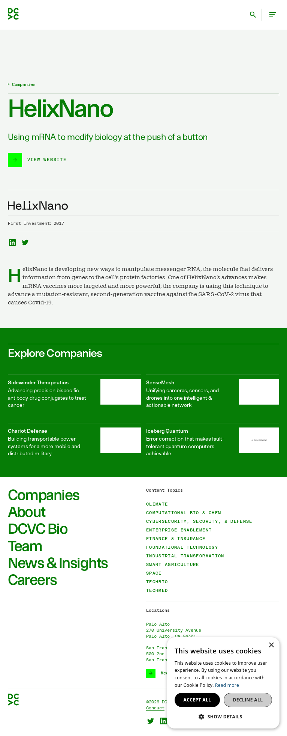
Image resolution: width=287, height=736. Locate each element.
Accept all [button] (197, 700)
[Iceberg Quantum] (212, 442)
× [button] (271, 645)
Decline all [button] (248, 700)
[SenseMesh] (212, 393)
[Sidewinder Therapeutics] (74, 393)
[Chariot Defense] (74, 442)
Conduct (155, 708)
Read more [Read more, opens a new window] (227, 685)
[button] (223, 716)
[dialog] (223, 682)
